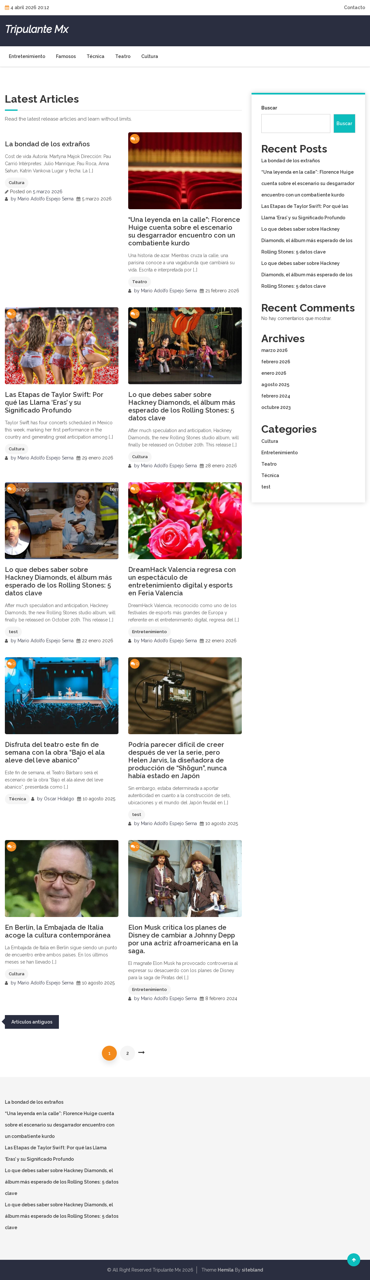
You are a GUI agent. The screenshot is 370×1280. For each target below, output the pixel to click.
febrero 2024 (275, 396)
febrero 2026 (275, 361)
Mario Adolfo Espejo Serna (46, 198)
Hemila (226, 1270)
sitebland (252, 1270)
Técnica (95, 56)
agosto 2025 (275, 384)
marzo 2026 (274, 350)
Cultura (149, 56)
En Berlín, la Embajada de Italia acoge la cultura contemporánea (58, 931)
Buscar (269, 107)
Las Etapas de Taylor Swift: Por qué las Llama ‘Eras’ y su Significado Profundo (54, 402)
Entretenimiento (27, 56)
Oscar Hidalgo (59, 798)
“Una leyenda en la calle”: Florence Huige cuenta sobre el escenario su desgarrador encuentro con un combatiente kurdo (184, 231)
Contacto (354, 7)
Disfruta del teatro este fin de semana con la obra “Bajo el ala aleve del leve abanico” (55, 752)
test (13, 631)
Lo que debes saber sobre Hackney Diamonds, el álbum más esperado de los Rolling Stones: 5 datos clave (181, 406)
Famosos (66, 56)
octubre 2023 (276, 407)
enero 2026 (273, 373)
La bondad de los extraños (47, 144)
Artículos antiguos (31, 1022)
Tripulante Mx (36, 29)
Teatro (122, 56)
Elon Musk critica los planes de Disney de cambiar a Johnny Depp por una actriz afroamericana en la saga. (183, 939)
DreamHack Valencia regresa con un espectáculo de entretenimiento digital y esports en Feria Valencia (182, 581)
